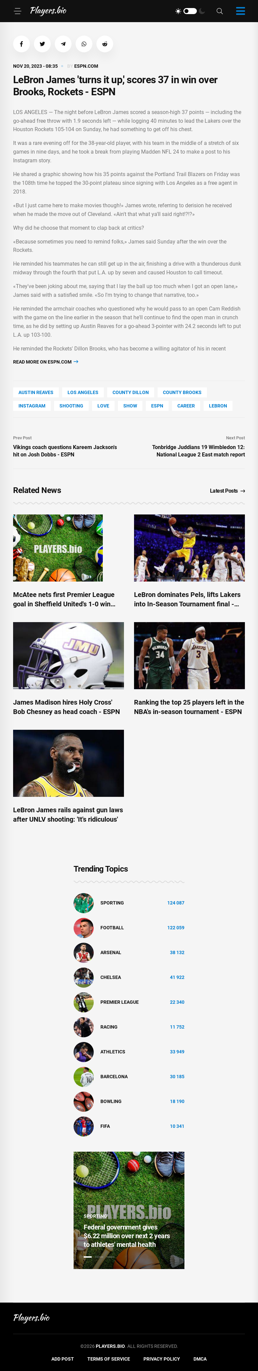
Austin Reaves (35, 392)
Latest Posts (227, 491)
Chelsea (110, 977)
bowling (111, 1101)
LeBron (218, 405)
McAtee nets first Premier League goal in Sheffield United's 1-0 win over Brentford (64, 604)
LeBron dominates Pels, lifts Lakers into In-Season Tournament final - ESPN (187, 604)
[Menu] (17, 11)
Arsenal (110, 952)
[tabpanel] (129, 1210)
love (103, 405)
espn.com (86, 66)
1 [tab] (88, 1257)
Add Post (62, 1359)
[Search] (220, 11)
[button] (21, 44)
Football (112, 927)
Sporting (112, 903)
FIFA (105, 1126)
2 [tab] (99, 1257)
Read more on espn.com (45, 362)
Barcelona (114, 1076)
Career (186, 405)
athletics (112, 1051)
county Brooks (182, 392)
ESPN (157, 405)
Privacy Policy (161, 1359)
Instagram (31, 405)
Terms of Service (108, 1359)
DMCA (200, 1359)
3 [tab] (110, 1257)
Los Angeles (83, 392)
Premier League (119, 1002)
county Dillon (131, 392)
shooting (71, 405)
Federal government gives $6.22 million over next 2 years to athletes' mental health (127, 1236)
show (130, 405)
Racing (109, 1027)
